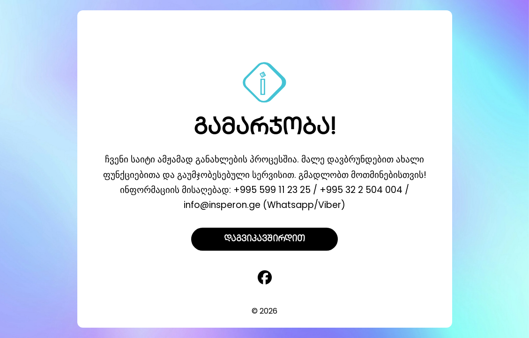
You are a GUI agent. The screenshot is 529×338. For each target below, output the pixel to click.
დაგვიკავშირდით (264, 239)
